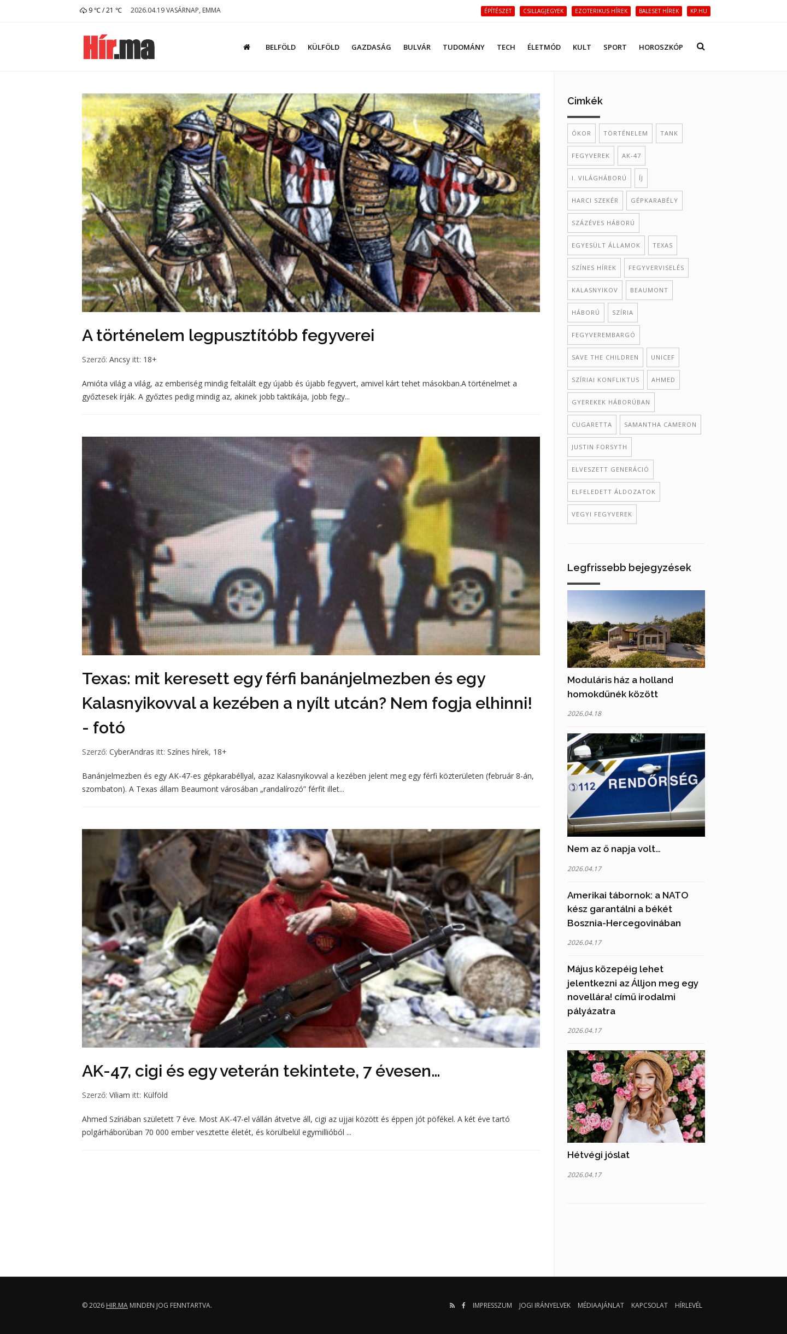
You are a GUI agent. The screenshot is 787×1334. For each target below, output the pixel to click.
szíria (622, 312)
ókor (581, 133)
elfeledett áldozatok (614, 491)
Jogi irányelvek (545, 1305)
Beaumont (649, 290)
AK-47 (631, 155)
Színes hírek (188, 752)
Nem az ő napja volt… (614, 848)
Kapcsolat (649, 1305)
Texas (663, 245)
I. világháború (599, 178)
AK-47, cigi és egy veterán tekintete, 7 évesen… (261, 1070)
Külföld (323, 47)
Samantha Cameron (660, 424)
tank (669, 133)
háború (586, 312)
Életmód (544, 47)
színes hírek (594, 267)
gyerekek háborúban (611, 402)
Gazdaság (371, 47)
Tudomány (464, 47)
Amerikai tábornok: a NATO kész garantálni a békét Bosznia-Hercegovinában (628, 909)
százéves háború (603, 223)
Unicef (663, 357)
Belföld (281, 47)
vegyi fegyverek (602, 514)
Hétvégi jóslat (598, 1154)
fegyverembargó (604, 335)
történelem (625, 133)
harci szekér (595, 200)
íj (641, 178)
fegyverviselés (656, 267)
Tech (506, 47)
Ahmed (663, 379)
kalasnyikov (595, 290)
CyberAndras (131, 752)
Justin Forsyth (599, 447)
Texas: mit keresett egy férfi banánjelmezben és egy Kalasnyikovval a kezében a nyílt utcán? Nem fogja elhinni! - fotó (307, 703)
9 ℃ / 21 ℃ (101, 10)
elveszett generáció (610, 469)
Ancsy (119, 359)
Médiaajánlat (601, 1305)
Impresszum (492, 1305)
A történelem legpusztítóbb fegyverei (228, 335)
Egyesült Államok (606, 245)
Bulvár (417, 47)
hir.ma (117, 1305)
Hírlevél (688, 1305)
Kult (582, 47)
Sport (615, 47)
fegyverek (591, 155)
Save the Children (605, 357)
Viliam (119, 1095)
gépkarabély (654, 200)
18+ (150, 359)
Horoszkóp (661, 47)
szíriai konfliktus (605, 379)
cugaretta (592, 424)
